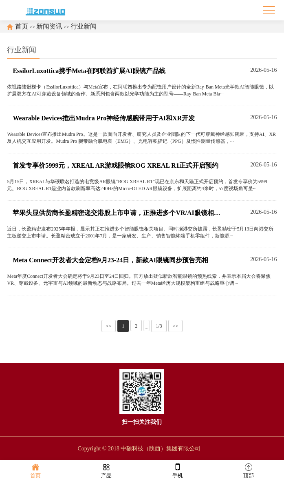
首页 (21, 26)
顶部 (248, 470)
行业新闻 (83, 26)
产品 (106, 470)
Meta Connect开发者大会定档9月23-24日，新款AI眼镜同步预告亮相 (110, 260)
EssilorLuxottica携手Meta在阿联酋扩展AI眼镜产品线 (89, 70)
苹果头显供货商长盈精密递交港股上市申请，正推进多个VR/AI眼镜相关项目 (118, 212)
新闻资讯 (49, 26)
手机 (177, 470)
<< (109, 326)
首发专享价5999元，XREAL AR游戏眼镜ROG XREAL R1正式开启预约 (115, 165)
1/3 (159, 326)
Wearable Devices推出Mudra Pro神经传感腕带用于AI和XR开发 (104, 118)
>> (175, 326)
